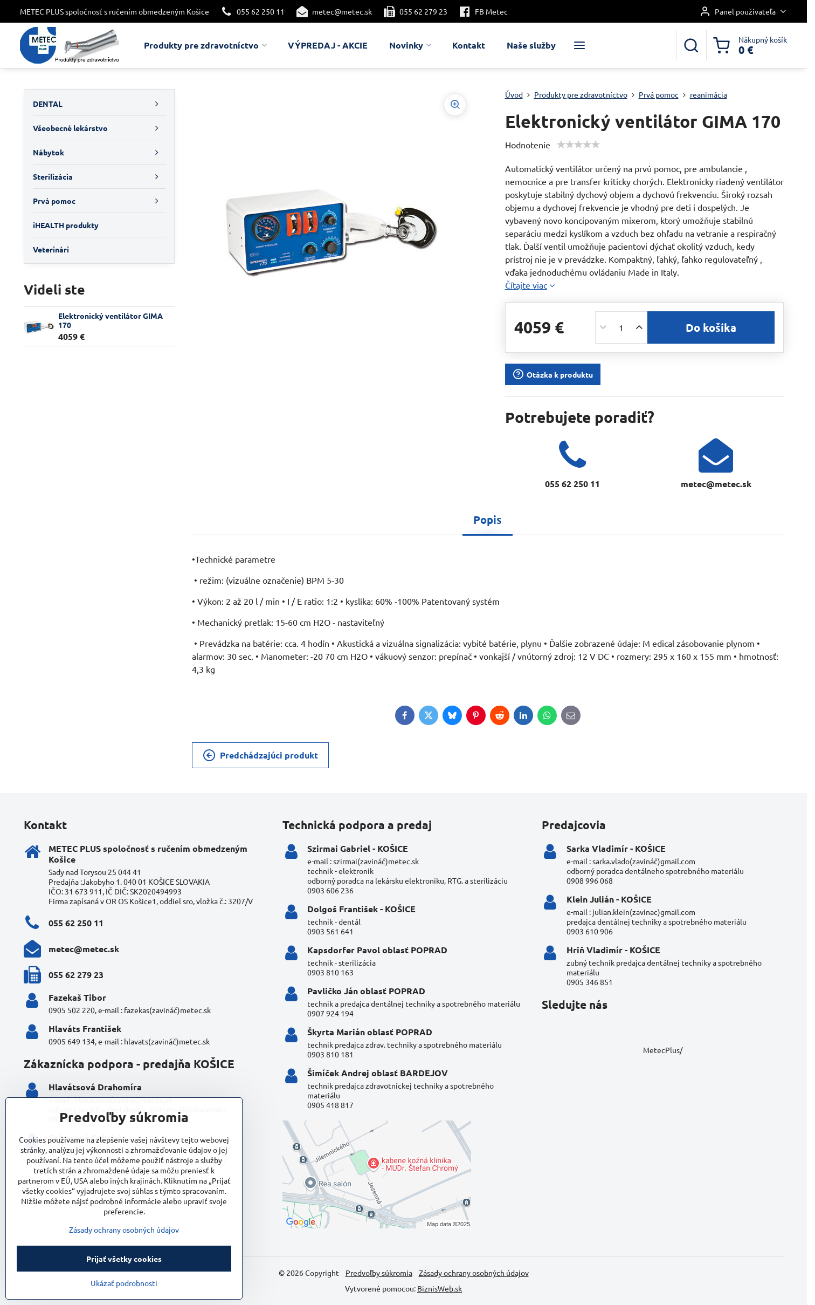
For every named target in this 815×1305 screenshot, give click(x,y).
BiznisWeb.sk (439, 1288)
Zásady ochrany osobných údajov (474, 1272)
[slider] (578, 144)
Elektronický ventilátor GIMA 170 (110, 320)
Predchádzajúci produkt (260, 755)
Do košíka (711, 327)
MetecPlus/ (662, 1050)
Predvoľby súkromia (379, 1272)
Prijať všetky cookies (124, 1274)
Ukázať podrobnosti (124, 1298)
